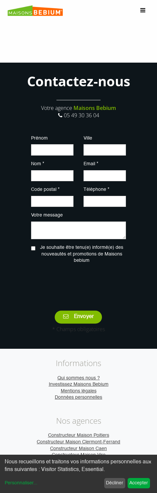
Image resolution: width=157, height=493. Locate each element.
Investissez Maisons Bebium (79, 384)
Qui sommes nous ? (78, 378)
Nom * (37, 164)
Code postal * (45, 189)
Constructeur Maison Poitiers (78, 435)
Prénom (39, 138)
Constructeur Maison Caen (78, 448)
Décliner (114, 483)
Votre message (47, 215)
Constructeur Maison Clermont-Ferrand (78, 442)
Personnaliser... (21, 483)
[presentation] (82, 282)
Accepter (138, 483)
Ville (88, 138)
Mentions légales (79, 391)
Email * (91, 164)
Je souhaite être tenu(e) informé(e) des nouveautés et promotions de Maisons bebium (81, 254)
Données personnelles (78, 397)
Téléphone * (96, 189)
